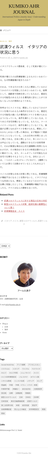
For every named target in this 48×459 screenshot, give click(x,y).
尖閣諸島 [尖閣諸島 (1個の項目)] (19, 393)
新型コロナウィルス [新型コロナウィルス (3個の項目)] (8, 397)
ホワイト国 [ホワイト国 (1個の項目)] (35, 377)
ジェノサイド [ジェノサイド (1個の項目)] (26, 373)
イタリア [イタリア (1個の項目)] (16, 369)
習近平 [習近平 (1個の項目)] (34, 405)
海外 (10, 41)
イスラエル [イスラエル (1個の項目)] (5, 369)
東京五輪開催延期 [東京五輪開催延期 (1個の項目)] (17, 401)
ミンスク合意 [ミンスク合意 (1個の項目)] (19, 381)
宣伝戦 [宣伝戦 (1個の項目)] (3, 393)
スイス (16, 221)
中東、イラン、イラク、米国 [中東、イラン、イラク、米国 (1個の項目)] (26, 385)
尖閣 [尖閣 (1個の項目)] (11, 393)
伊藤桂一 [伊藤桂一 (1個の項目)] (16, 389)
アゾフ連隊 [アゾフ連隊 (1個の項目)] (21, 365)
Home (4, 333)
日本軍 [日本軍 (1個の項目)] (36, 397)
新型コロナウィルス (28, 221)
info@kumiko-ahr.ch (12, 305)
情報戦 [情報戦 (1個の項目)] (27, 393)
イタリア (8, 221)
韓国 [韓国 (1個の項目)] (43, 409)
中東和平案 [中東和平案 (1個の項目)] (5, 389)
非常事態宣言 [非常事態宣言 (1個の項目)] (34, 409)
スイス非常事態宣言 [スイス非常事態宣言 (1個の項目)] (8, 377)
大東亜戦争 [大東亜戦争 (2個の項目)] (38, 389)
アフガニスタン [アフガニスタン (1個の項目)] (34, 365)
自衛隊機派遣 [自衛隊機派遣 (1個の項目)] (6, 409)
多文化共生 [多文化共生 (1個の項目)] (26, 389)
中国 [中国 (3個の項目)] (11, 385)
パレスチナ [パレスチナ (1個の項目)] (23, 377)
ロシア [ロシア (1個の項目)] (39, 381)
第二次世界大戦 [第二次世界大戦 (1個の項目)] (7, 405)
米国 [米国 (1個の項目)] (17, 405)
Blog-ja (3, 41)
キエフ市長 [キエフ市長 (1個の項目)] (13, 373)
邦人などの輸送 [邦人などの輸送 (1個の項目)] (20, 409)
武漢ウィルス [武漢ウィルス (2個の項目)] (32, 401)
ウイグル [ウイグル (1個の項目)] (25, 369)
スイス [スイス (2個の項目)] (36, 373)
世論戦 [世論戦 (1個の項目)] (3, 385)
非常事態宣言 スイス (14, 211)
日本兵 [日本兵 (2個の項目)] (28, 397)
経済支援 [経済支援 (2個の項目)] (25, 405)
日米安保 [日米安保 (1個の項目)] (4, 401)
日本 (6, 327)
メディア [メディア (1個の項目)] (30, 381)
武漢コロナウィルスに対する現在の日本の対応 (25, 200)
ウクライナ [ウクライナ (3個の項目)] (36, 369)
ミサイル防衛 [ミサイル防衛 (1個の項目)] (6, 381)
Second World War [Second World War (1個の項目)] (7, 365)
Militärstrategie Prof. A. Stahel (11, 430)
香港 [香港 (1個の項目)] (3, 413)
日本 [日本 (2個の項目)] (21, 397)
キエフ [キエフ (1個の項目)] (3, 373)
